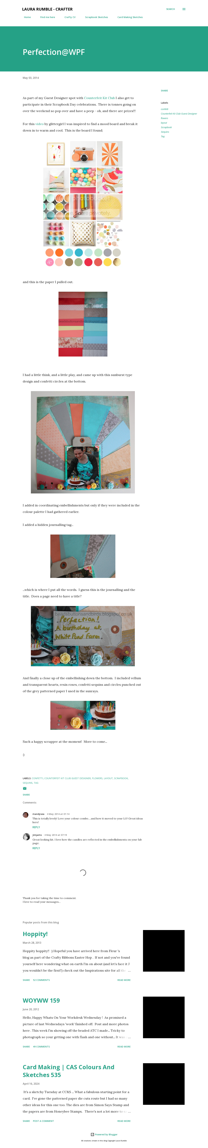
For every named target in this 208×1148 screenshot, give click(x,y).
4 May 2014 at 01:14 (58, 814)
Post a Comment (43, 1120)
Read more (124, 980)
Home (25, 17)
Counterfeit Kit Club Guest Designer (179, 113)
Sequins (165, 132)
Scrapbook (166, 127)
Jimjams (37, 834)
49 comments (41, 1046)
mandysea (38, 814)
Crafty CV (68, 17)
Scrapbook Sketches (94, 17)
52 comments (41, 980)
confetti (164, 109)
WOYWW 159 (41, 1000)
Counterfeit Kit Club (99, 98)
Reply (36, 827)
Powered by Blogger (104, 1134)
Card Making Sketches (128, 17)
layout (164, 122)
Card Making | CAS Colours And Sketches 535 (68, 1071)
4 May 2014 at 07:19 (55, 834)
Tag (163, 136)
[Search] (170, 9)
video (39, 124)
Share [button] (164, 90)
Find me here (45, 17)
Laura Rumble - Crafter (47, 9)
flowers (164, 118)
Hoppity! (35, 934)
